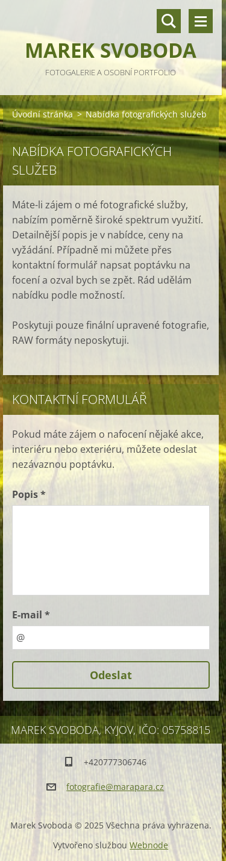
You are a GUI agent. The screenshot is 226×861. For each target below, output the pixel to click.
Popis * (29, 494)
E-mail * (31, 614)
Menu (201, 21)
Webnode (149, 845)
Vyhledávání (169, 21)
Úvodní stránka (42, 114)
